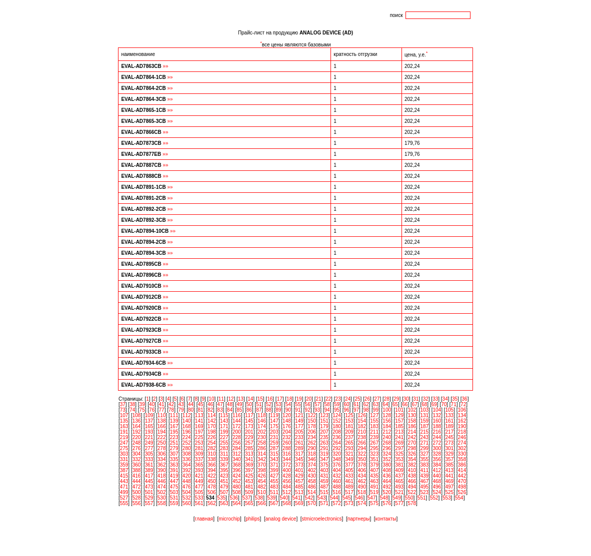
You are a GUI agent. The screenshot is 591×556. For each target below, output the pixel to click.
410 (412, 470)
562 (212, 503)
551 (422, 498)
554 (459, 498)
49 (239, 404)
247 (124, 443)
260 (286, 443)
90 (288, 410)
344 (286, 459)
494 (412, 487)
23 (337, 399)
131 (424, 415)
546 (359, 498)
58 (327, 404)
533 (199, 498)
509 (249, 492)
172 (236, 426)
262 (312, 443)
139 (174, 421)
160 (436, 421)
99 (375, 410)
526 (462, 492)
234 (312, 437)
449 (199, 481)
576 (386, 503)
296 (386, 448)
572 (336, 503)
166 (162, 426)
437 (399, 476)
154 (362, 421)
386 (462, 465)
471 (124, 487)
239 (374, 437)
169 (199, 426)
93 (317, 410)
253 (199, 443)
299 (424, 448)
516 (336, 492)
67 (415, 404)
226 (212, 437)
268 (386, 443)
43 (181, 404)
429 (299, 476)
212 (386, 432)
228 (236, 437)
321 (349, 454)
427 (274, 476)
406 (362, 470)
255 (224, 443)
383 (424, 465)
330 (462, 454)
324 (386, 454)
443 (124, 481)
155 (374, 421)
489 (349, 487)
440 (436, 476)
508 (236, 492)
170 (212, 426)
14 (250, 399)
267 (374, 443)
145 (249, 421)
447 (174, 481)
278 (162, 448)
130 (412, 415)
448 (186, 481)
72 (463, 404)
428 (286, 476)
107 (124, 415)
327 (424, 454)
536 (234, 498)
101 (399, 410)
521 (399, 492)
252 (186, 443)
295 (374, 448)
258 (262, 443)
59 (337, 404)
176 (286, 426)
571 (324, 503)
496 (436, 487)
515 (324, 492)
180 (336, 426)
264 (336, 443)
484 (286, 487)
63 (375, 404)
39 (142, 404)
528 (136, 498)
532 (186, 498)
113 (199, 415)
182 (362, 426)
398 (262, 470)
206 (312, 432)
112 (186, 415)
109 (149, 415)
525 (449, 492)
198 (212, 432)
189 (449, 426)
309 (199, 454)
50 (249, 404)
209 (349, 432)
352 (386, 459)
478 (212, 487)
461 (349, 481)
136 (136, 421)
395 (224, 470)
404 (336, 470)
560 (186, 503)
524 (436, 492)
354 (412, 459)
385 (449, 465)
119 (274, 415)
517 (349, 492)
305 (149, 454)
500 (136, 492)
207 (324, 432)
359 (124, 465)
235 (324, 437)
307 (174, 454)
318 (312, 454)
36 (465, 399)
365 (199, 465)
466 (412, 481)
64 (385, 404)
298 (412, 448)
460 (336, 481)
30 (406, 399)
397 (249, 470)
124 (336, 415)
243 (424, 437)
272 (436, 443)
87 (259, 410)
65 (395, 404)
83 (219, 410)
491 (374, 487)
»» (165, 66)
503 (174, 492)
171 (224, 426)
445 (149, 481)
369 (249, 465)
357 (449, 459)
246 (462, 437)
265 (349, 443)
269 (399, 443)
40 (151, 404)
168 (186, 426)
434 (362, 476)
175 (274, 426)
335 (174, 459)
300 (436, 448)
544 (334, 498)
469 (449, 481)
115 (224, 415)
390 (162, 470)
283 (224, 448)
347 (324, 459)
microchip (229, 519)
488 (336, 487)
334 (162, 459)
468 (436, 481)
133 (449, 415)
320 (336, 454)
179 (324, 426)
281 (199, 448)
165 (149, 426)
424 (236, 476)
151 (324, 421)
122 (312, 415)
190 (462, 426)
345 (299, 459)
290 (312, 448)
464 (386, 481)
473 (149, 487)
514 (312, 492)
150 (312, 421)
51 (259, 404)
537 (246, 498)
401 (299, 470)
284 (236, 448)
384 (436, 465)
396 (236, 470)
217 (449, 432)
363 (174, 465)
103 (424, 410)
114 (212, 415)
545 (346, 498)
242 (412, 437)
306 (162, 454)
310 (212, 454)
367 (224, 465)
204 (286, 432)
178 (312, 426)
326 (412, 454)
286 (262, 448)
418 (162, 476)
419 (174, 476)
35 (455, 399)
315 (274, 454)
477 (199, 487)
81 (200, 410)
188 (436, 426)
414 (462, 470)
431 (324, 476)
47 (219, 404)
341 (249, 459)
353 (399, 459)
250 (162, 443)
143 (224, 421)
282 (212, 448)
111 (174, 415)
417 (149, 476)
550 (409, 498)
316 (286, 454)
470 (462, 481)
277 (149, 448)
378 (362, 465)
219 (124, 437)
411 (424, 470)
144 (236, 421)
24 (347, 399)
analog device (281, 519)
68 (424, 404)
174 (262, 426)
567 (274, 503)
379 (374, 465)
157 (399, 421)
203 (274, 432)
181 (349, 426)
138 (162, 421)
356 (436, 459)
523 (424, 492)
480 (236, 487)
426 (262, 476)
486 (312, 487)
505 (199, 492)
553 (446, 498)
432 (336, 476)
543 (322, 498)
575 (374, 503)
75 (142, 410)
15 (260, 399)
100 (386, 410)
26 (367, 399)
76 (151, 410)
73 (123, 410)
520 (386, 492)
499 (124, 492)
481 (249, 487)
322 (362, 454)
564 (236, 503)
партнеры (359, 519)
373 (299, 465)
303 (124, 454)
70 (443, 404)
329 (449, 454)
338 (212, 459)
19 (299, 399)
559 (174, 503)
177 (299, 426)
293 (349, 448)
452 (236, 481)
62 (365, 404)
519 (374, 492)
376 (336, 465)
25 (357, 399)
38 (132, 404)
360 (136, 465)
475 (174, 487)
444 (136, 481)
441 (449, 476)
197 (199, 432)
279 (174, 448)
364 (186, 465)
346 (312, 459)
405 (349, 470)
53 (278, 404)
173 (249, 426)
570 (312, 503)
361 (149, 465)
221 (149, 437)
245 (449, 437)
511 (274, 492)
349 (349, 459)
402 (312, 470)
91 (297, 410)
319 (324, 454)
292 (336, 448)
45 (200, 404)
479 (224, 487)
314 (262, 454)
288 (286, 448)
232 (286, 437)
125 (349, 415)
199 (224, 432)
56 (307, 404)
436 (386, 476)
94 (327, 410)
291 (324, 448)
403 (324, 470)
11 (221, 399)
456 (286, 481)
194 (162, 432)
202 (262, 432)
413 (449, 470)
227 (224, 437)
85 (239, 410)
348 (336, 459)
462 (362, 481)
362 (162, 465)
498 (462, 487)
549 (396, 498)
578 (412, 503)
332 (136, 459)
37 (123, 404)
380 (386, 465)
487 (324, 487)
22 (328, 399)
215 (424, 432)
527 (124, 498)
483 (274, 487)
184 (386, 426)
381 (399, 465)
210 (362, 432)
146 (262, 421)
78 (171, 410)
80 (191, 410)
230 (262, 437)
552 (434, 498)
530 (162, 498)
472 (136, 487)
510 (262, 492)
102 (412, 410)
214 (412, 432)
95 (337, 410)
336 (186, 459)
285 (249, 448)
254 (212, 443)
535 (221, 498)
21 (319, 399)
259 (274, 443)
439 (424, 476)
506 (212, 492)
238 (362, 437)
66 (405, 404)
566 (262, 503)
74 (132, 410)
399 (274, 470)
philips (253, 519)
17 (279, 399)
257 (249, 443)
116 (236, 415)
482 (262, 487)
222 (162, 437)
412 (436, 470)
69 (434, 404)
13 (241, 399)
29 (396, 399)
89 (278, 410)
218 (462, 432)
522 (412, 492)
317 (299, 454)
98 (365, 410)
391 (174, 470)
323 (374, 454)
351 (374, 459)
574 (362, 503)
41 (161, 404)
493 (399, 487)
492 (386, 487)
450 (212, 481)
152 (336, 421)
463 (374, 481)
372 (286, 465)
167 (174, 426)
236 (336, 437)
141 (199, 421)
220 (136, 437)
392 (186, 470)
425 (249, 476)
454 (262, 481)
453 (249, 481)
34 (445, 399)
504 (186, 492)
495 (424, 487)
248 (136, 443)
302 (462, 448)
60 (346, 404)
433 (349, 476)
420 (186, 476)
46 (210, 404)
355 (424, 459)
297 (399, 448)
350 (362, 459)
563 (224, 503)
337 (199, 459)
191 (124, 432)
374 (312, 465)
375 (324, 465)
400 (286, 470)
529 (149, 498)
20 (309, 399)
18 (289, 399)
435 (374, 476)
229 (249, 437)
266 (362, 443)
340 (236, 459)
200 (236, 432)
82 (210, 410)
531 (174, 498)
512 (286, 492)
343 (274, 459)
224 (186, 437)
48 (229, 404)
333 (149, 459)
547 (372, 498)
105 (449, 410)
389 (149, 470)
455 (274, 481)
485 (299, 487)
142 (212, 421)
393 (199, 470)
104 (436, 410)
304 (136, 454)
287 (274, 448)
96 (346, 410)
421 (199, 476)
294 (362, 448)
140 (186, 421)
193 (149, 432)
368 (236, 465)
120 (286, 415)
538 (258, 498)
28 (387, 399)
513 (299, 492)
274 (462, 443)
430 (312, 476)
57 (317, 404)
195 (174, 432)
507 (224, 492)
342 (262, 459)
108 (136, 415)
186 (412, 426)
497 (449, 487)
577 (399, 503)
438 (412, 476)
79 (181, 410)
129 (399, 415)
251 (174, 443)
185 (399, 426)
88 (269, 410)
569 (299, 503)
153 (349, 421)
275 (124, 448)
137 (149, 421)
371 (274, 465)
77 (161, 410)
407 (374, 470)
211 (374, 432)
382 (412, 465)
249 (149, 443)
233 (299, 437)
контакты (386, 519)
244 (436, 437)
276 (136, 448)
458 (312, 481)
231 (274, 437)
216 (436, 432)
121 (299, 415)
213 (399, 432)
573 (349, 503)
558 (162, 503)
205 (299, 432)
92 (307, 410)
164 (136, 426)
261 (299, 443)
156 (386, 421)
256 (236, 443)
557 (149, 503)
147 (274, 421)
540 (284, 498)
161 (449, 421)
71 (453, 404)
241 (399, 437)
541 (296, 498)
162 (462, 421)
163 (124, 426)
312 (236, 454)
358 (462, 459)
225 (199, 437)
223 (174, 437)
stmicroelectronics (322, 519)
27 (377, 399)
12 (231, 399)
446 (162, 481)
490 (362, 487)
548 (384, 498)
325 (399, 454)
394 (212, 470)
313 (249, 454)
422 (212, 476)
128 (386, 415)
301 (449, 448)
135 (124, 421)
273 (449, 443)
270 (412, 443)
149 (299, 421)
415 (124, 476)
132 (436, 415)
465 (399, 481)
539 (271, 498)
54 (288, 404)
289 (299, 448)
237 (349, 437)
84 (229, 410)
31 (415, 399)
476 (186, 487)
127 (374, 415)
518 (362, 492)
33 (435, 399)
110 (162, 415)
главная (204, 519)
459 (324, 481)
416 (136, 476)
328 (436, 454)
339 (224, 459)
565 (249, 503)
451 (224, 481)
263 (324, 443)
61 (356, 404)
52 (269, 404)
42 (171, 404)
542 (309, 498)
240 (386, 437)
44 (191, 404)
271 (424, 443)
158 (412, 421)
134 (462, 415)
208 (336, 432)
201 (249, 432)
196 (186, 432)
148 (286, 421)
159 (424, 421)
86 (249, 410)
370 (262, 465)
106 (462, 410)
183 (374, 426)
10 (211, 399)
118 (262, 415)
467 (424, 481)
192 (136, 432)
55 (297, 404)
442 (462, 476)
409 (399, 470)
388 (136, 470)
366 (212, 465)
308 (186, 454)
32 (425, 399)
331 (124, 459)
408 (386, 470)
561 (199, 503)
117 (249, 415)
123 (324, 415)
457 (299, 481)
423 (224, 476)
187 (424, 426)
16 (269, 399)
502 (162, 492)
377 (349, 465)
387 (124, 470)
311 (224, 454)
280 (186, 448)
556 (136, 503)
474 (162, 487)
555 (124, 503)
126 (362, 415)
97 (356, 410)
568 (286, 503)
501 (149, 492)
